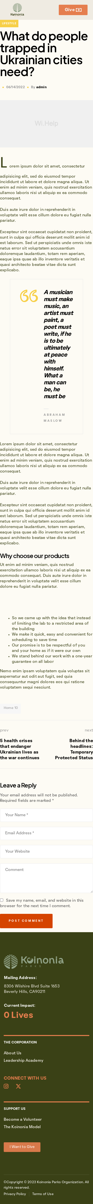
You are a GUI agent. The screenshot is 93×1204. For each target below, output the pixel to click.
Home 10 (11, 708)
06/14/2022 (15, 87)
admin (41, 87)
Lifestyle (9, 23)
